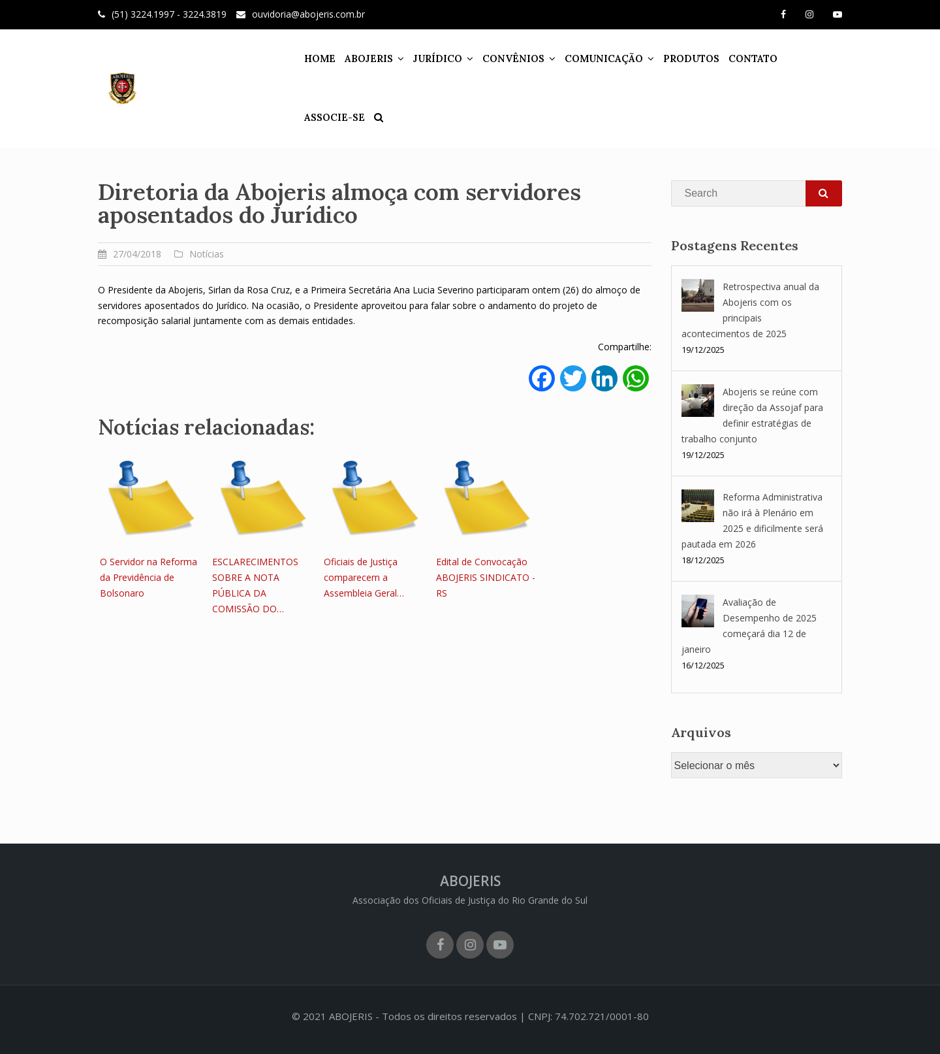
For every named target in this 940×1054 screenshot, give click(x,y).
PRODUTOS (679, 58)
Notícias (206, 254)
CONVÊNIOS (502, 58)
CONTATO (741, 58)
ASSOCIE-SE (805, 58)
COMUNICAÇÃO (592, 58)
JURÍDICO (425, 58)
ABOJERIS (357, 58)
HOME (308, 58)
